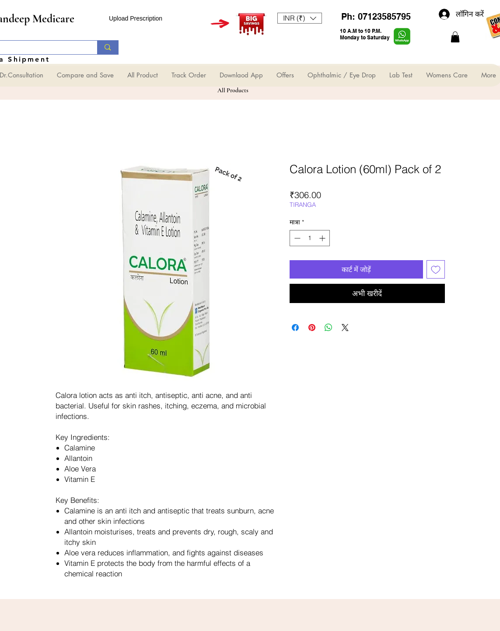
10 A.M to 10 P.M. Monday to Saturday (365, 34)
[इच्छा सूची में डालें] (436, 269)
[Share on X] (345, 327)
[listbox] (299, 18)
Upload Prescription (135, 18)
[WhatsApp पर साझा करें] (328, 327)
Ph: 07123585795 (376, 16)
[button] (299, 18)
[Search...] (107, 47)
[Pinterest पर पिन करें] (312, 327)
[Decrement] (296, 238)
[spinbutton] (310, 238)
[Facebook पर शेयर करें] (295, 327)
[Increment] (323, 238)
